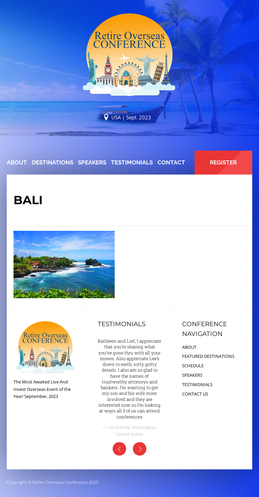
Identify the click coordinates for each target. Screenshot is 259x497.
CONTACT (171, 162)
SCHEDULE (193, 366)
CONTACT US (195, 394)
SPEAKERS (92, 162)
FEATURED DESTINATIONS (208, 356)
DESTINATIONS (52, 162)
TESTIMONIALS (132, 162)
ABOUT (17, 162)
